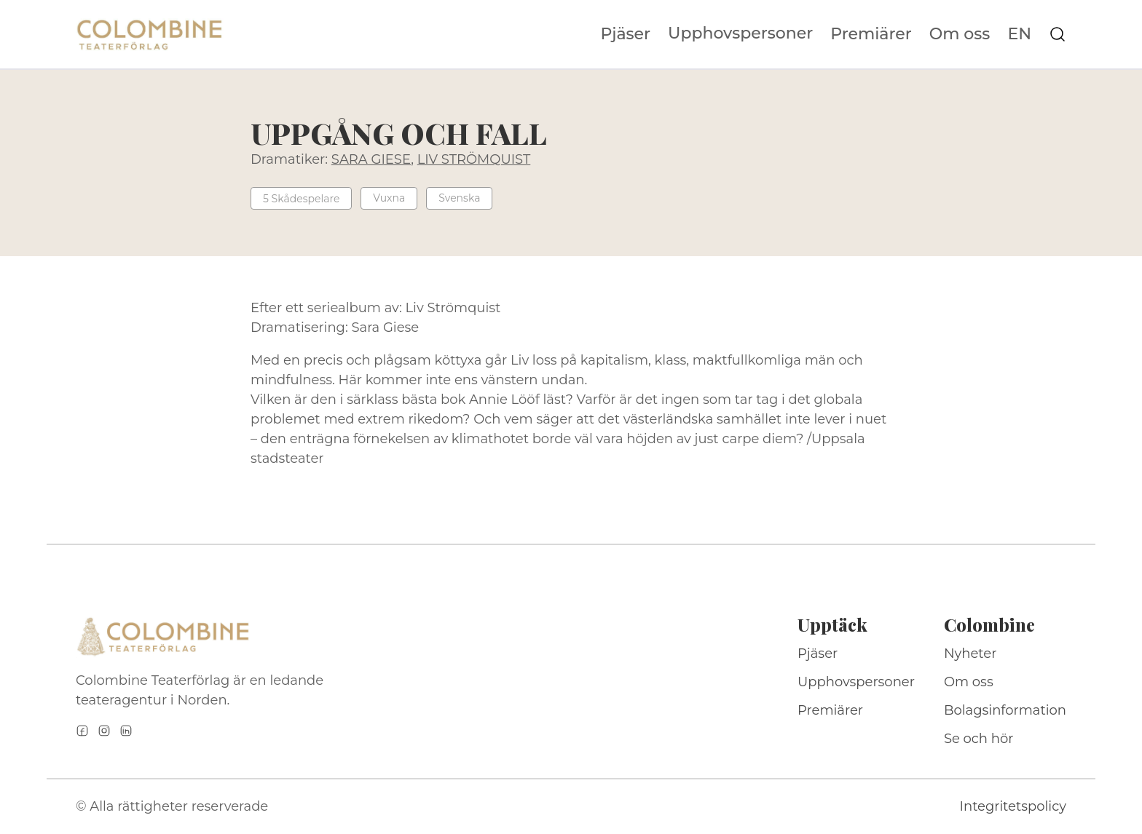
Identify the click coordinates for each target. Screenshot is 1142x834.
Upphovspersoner (740, 33)
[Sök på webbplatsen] (1057, 34)
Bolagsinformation (1005, 710)
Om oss (960, 34)
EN (1019, 34)
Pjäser (626, 34)
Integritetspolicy (1013, 806)
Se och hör (979, 739)
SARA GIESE (371, 159)
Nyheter (970, 654)
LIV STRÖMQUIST (474, 159)
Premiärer (871, 34)
